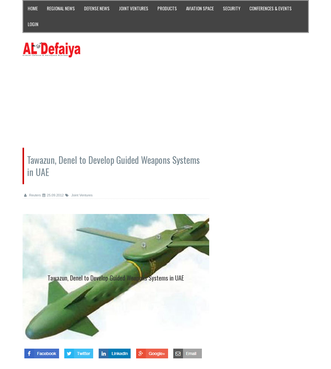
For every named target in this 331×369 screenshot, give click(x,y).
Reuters (32, 195)
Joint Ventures (79, 195)
